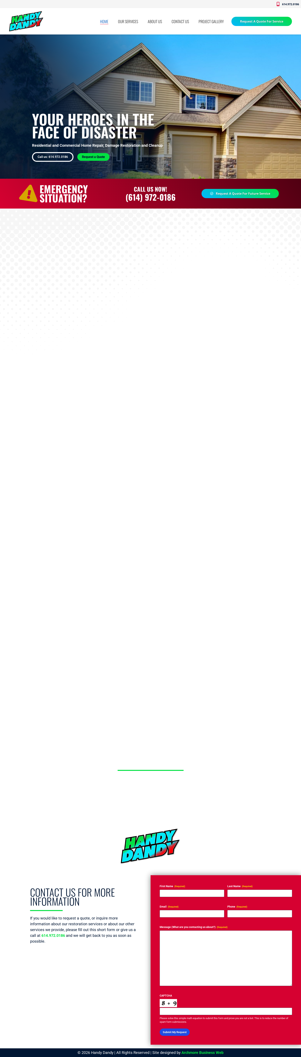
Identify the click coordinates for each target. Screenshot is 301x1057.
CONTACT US (180, 21)
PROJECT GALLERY (211, 21)
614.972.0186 (53, 935)
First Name (172, 886)
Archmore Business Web (202, 1052)
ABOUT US (155, 21)
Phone (237, 907)
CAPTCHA (165, 995)
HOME (104, 21)
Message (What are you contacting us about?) (193, 927)
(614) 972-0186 (151, 197)
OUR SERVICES (128, 21)
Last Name (240, 886)
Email (168, 907)
